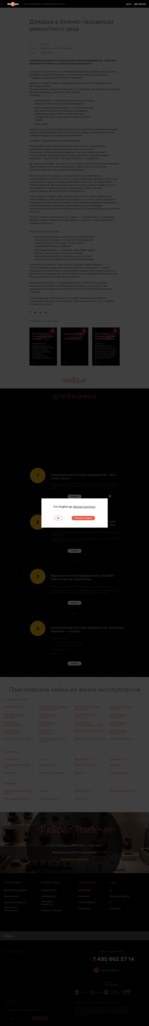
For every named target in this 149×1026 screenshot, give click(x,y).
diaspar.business (84, 506)
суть (129, 3)
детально (140, 3)
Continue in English (83, 518)
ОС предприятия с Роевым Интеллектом (45, 4)
